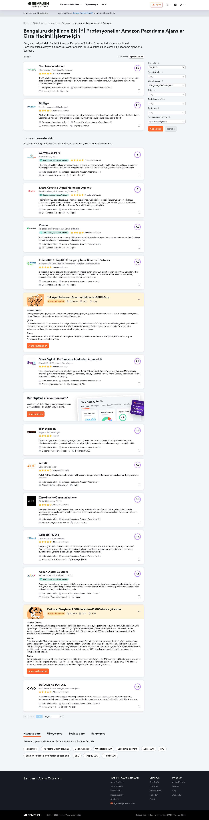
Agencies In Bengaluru (61, 23)
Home (26, 23)
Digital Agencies (40, 23)
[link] (91, 5)
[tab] (32, 734)
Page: (47, 716)
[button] (168, 4)
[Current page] (54, 716)
